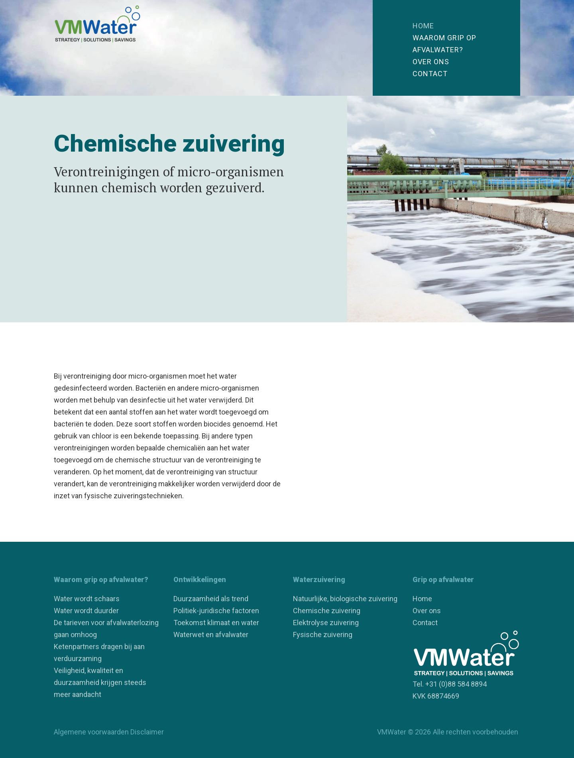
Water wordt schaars (87, 598)
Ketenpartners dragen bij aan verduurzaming (99, 652)
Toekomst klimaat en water (216, 622)
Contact (430, 73)
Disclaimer (147, 732)
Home (423, 26)
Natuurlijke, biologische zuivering (345, 598)
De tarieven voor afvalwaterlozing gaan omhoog (106, 628)
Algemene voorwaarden (91, 732)
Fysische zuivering (322, 634)
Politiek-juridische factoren (216, 610)
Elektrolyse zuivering (326, 622)
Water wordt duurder (86, 610)
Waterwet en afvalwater (210, 634)
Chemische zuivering (326, 610)
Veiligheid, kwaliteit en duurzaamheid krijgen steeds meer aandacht (100, 682)
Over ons (431, 61)
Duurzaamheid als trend (210, 598)
